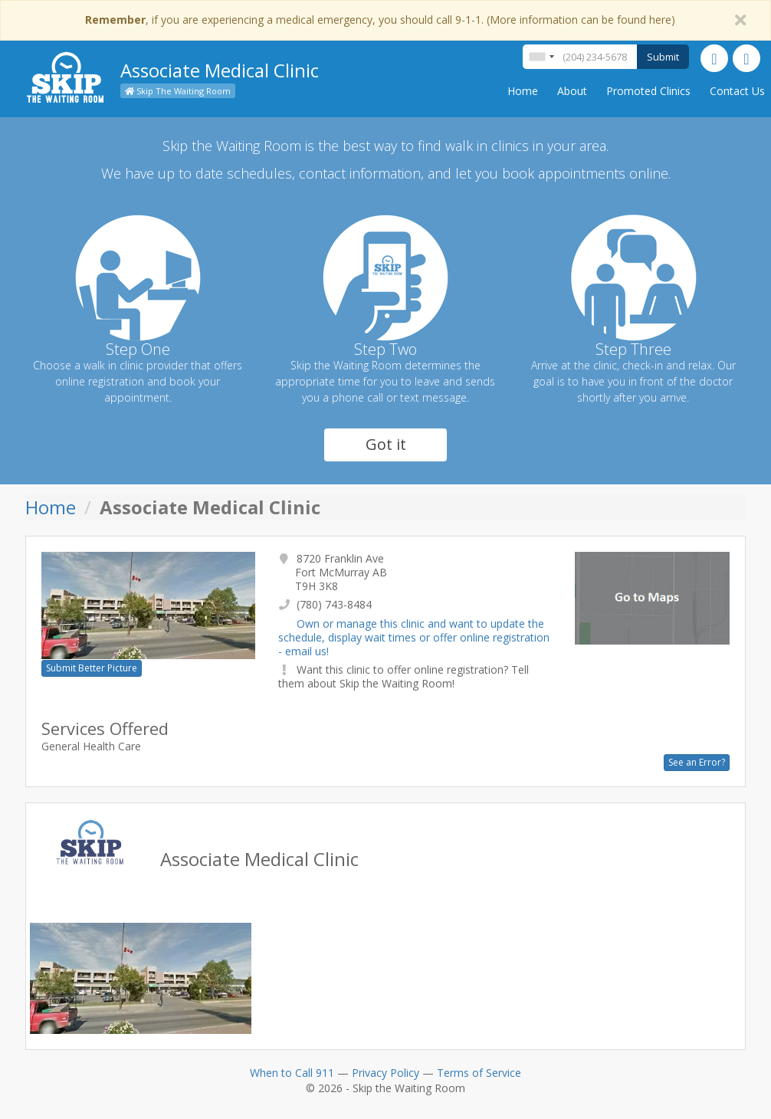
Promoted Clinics (648, 91)
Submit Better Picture (91, 667)
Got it (386, 444)
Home (522, 91)
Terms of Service (479, 1072)
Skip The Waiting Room (178, 91)
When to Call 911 (292, 1072)
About (572, 91)
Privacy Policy (385, 1072)
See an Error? (696, 762)
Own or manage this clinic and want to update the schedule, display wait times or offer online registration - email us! (414, 637)
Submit (663, 57)
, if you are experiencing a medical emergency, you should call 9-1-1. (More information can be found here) (380, 19)
